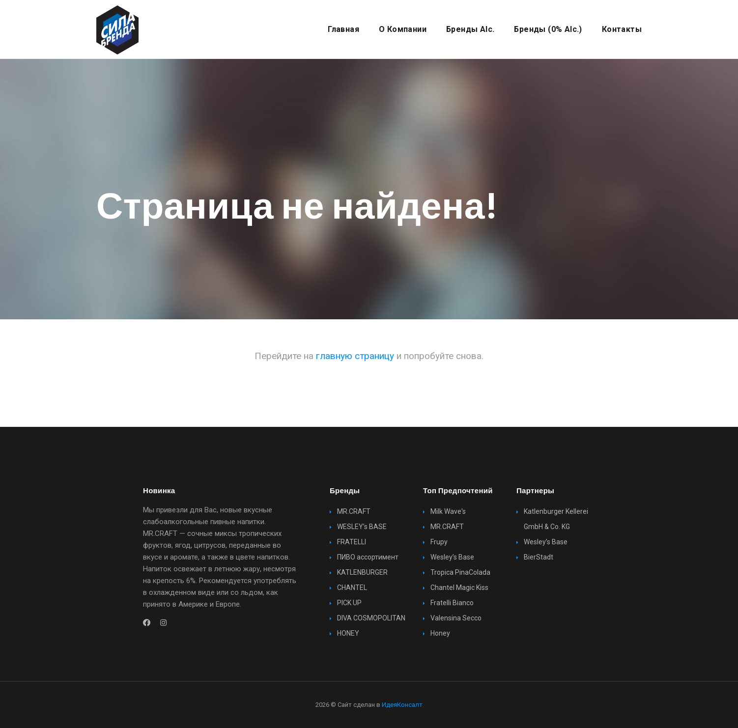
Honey (440, 633)
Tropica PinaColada (460, 572)
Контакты (622, 29)
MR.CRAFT (353, 511)
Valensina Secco (456, 618)
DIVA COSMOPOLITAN (371, 618)
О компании (402, 29)
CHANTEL (352, 587)
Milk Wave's (448, 511)
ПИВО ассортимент (367, 557)
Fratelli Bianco (452, 603)
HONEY (348, 633)
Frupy (439, 542)
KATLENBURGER (362, 572)
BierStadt (538, 557)
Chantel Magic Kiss (459, 587)
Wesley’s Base (452, 557)
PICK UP (349, 603)
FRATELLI (351, 542)
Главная (343, 29)
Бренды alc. (470, 29)
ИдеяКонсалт (402, 704)
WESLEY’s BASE (362, 527)
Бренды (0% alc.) (548, 29)
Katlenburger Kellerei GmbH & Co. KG (556, 519)
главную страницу (355, 356)
